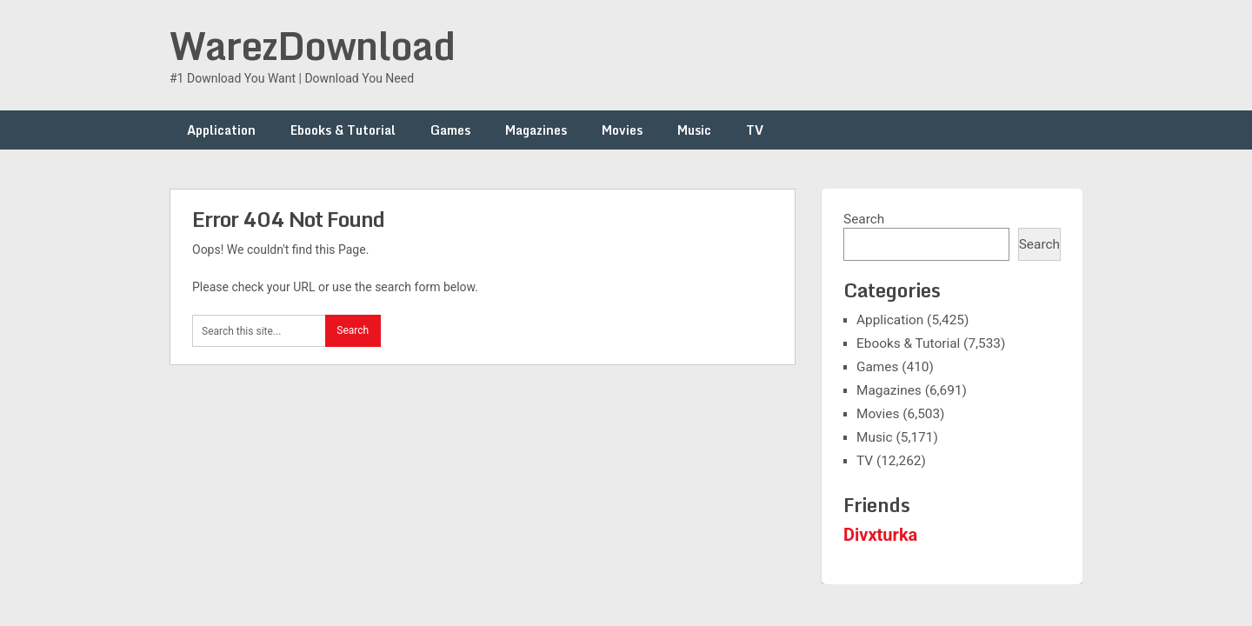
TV (754, 130)
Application (221, 130)
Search (863, 219)
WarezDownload (312, 45)
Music (694, 130)
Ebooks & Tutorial (343, 130)
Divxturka (880, 534)
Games (450, 130)
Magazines (536, 130)
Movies (622, 130)
